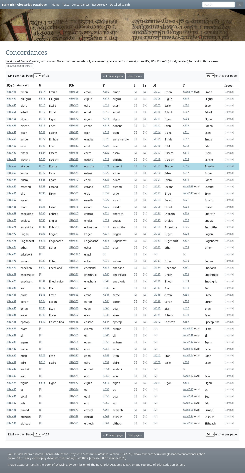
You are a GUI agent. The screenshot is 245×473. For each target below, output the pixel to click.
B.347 (42, 321)
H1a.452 (11, 98)
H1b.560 (73, 301)
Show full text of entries (19, 65)
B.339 (42, 261)
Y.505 (186, 98)
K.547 (106, 321)
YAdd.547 (188, 376)
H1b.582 (73, 308)
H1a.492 (11, 369)
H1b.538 (73, 152)
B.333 (42, 220)
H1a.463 (11, 173)
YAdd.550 (188, 389)
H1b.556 (73, 274)
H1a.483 (11, 308)
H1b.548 (73, 220)
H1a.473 (11, 240)
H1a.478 (11, 274)
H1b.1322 (74, 254)
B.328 (42, 179)
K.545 (106, 355)
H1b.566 (73, 342)
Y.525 (186, 227)
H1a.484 (11, 315)
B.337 (42, 247)
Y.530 (186, 261)
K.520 (106, 139)
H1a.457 (11, 132)
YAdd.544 (188, 355)
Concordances (81, 4)
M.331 (156, 247)
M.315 (156, 139)
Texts (65, 4)
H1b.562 (73, 315)
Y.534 (186, 288)
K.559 (106, 396)
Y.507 (186, 112)
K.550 (106, 342)
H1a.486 (11, 328)
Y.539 (186, 321)
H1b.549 (73, 227)
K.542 (106, 288)
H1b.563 (73, 321)
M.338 (156, 294)
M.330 (156, 240)
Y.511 (186, 132)
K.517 (106, 125)
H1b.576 (73, 403)
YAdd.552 (188, 403)
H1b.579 (73, 423)
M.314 (156, 132)
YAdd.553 (188, 409)
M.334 (156, 267)
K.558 (106, 389)
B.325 (42, 159)
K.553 (106, 362)
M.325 (156, 206)
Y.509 (186, 125)
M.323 (156, 193)
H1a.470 (11, 220)
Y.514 (186, 152)
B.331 (42, 206)
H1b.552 (73, 247)
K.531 (106, 213)
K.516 (106, 119)
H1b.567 (73, 348)
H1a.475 (11, 254)
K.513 (106, 98)
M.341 (156, 315)
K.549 (106, 335)
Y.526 (186, 233)
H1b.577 (73, 409)
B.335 (42, 233)
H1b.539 (73, 159)
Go (239, 4)
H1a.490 (11, 355)
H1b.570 (73, 369)
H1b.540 (73, 166)
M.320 (156, 173)
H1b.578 (73, 416)
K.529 (106, 200)
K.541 (106, 281)
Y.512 (186, 139)
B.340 (42, 267)
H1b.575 (73, 396)
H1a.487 (11, 335)
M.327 (156, 220)
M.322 (156, 186)
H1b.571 (73, 376)
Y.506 (186, 105)
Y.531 (186, 267)
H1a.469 (11, 213)
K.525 (106, 173)
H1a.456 (11, 125)
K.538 (106, 261)
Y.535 (186, 294)
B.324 (42, 152)
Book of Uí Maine (56, 464)
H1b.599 (73, 193)
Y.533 (186, 281)
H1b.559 (73, 294)
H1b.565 (73, 335)
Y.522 (186, 206)
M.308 (156, 98)
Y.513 (186, 145)
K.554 (106, 369)
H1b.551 (73, 240)
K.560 (106, 403)
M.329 (156, 233)
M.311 (156, 119)
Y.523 (186, 213)
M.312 (156, 125)
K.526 (106, 179)
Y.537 (186, 308)
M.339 (156, 301)
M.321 (156, 179)
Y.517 (186, 173)
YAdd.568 (188, 186)
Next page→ (135, 76)
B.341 (42, 281)
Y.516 (186, 166)
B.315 (42, 98)
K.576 (106, 186)
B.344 (42, 301)
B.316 (42, 105)
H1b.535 (73, 132)
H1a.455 (11, 119)
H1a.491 (11, 362)
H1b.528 (73, 91)
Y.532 (186, 274)
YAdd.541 (188, 335)
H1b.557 (73, 281)
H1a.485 (11, 321)
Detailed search (120, 4)
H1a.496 (11, 396)
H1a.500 (11, 423)
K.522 (106, 152)
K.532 (106, 220)
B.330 (42, 193)
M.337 (156, 288)
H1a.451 (11, 91)
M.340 (156, 308)
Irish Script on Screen (170, 464)
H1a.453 (11, 105)
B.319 (42, 125)
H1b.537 (73, 145)
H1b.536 (73, 139)
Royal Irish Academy (109, 464)
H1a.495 (11, 389)
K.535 (106, 240)
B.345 (42, 308)
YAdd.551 (188, 396)
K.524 (106, 166)
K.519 (106, 132)
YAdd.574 (188, 91)
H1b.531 (73, 112)
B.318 (42, 119)
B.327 (42, 173)
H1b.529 (73, 98)
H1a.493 (11, 376)
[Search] (218, 4)
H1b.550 (73, 233)
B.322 (42, 139)
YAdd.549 (188, 193)
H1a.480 (11, 288)
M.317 (156, 152)
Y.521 (186, 200)
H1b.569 (73, 105)
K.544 (106, 301)
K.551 (106, 348)
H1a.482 (11, 301)
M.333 (156, 261)
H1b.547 (73, 213)
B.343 (42, 294)
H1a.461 (11, 159)
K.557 (106, 193)
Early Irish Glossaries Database (24, 4)
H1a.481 (11, 294)
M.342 (156, 321)
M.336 (156, 281)
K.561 (106, 409)
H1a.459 (11, 145)
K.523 (106, 159)
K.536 (106, 247)
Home (56, 4)
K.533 (106, 227)
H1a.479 (11, 281)
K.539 (106, 267)
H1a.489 (11, 348)
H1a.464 (11, 179)
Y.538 (186, 315)
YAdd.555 (188, 423)
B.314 (42, 91)
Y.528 (186, 247)
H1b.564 (73, 328)
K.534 (106, 233)
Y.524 (186, 220)
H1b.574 (73, 389)
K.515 (106, 112)
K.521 (106, 145)
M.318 (156, 159)
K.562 (106, 416)
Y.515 (186, 159)
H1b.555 (73, 267)
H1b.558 (73, 288)
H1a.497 (11, 403)
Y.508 (186, 119)
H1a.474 (11, 247)
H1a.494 (11, 382)
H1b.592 (73, 186)
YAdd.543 (188, 348)
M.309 (156, 105)
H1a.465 (11, 186)
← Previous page (113, 76)
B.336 (42, 240)
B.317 (42, 112)
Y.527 (186, 240)
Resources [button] (98, 4)
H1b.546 (73, 206)
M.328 (156, 227)
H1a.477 (11, 267)
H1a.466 (11, 193)
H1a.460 (11, 152)
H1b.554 (73, 261)
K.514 (106, 105)
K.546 (106, 315)
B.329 (42, 186)
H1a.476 (11, 261)
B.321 (42, 132)
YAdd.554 (188, 416)
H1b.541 (73, 173)
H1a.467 (11, 200)
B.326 (42, 166)
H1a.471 (11, 227)
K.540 (106, 274)
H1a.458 (11, 139)
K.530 (106, 206)
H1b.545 (73, 200)
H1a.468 (11, 206)
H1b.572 (73, 119)
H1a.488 (11, 342)
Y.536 (186, 301)
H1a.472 (11, 233)
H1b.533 (73, 125)
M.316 (156, 145)
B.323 (42, 145)
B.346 (42, 315)
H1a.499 (11, 416)
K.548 (106, 328)
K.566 (106, 308)
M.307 (156, 91)
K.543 (106, 294)
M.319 (156, 166)
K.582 (106, 91)
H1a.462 (11, 166)
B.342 (42, 288)
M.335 (156, 274)
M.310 (156, 112)
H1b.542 (73, 179)
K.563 (106, 423)
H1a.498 (11, 409)
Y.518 (186, 179)
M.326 (156, 213)
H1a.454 (11, 112)
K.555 (106, 376)
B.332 (42, 213)
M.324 (156, 200)
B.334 (42, 227)
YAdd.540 (188, 328)
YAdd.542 (188, 342)
